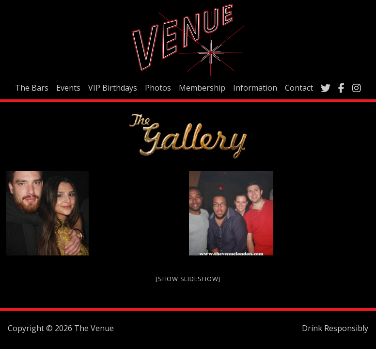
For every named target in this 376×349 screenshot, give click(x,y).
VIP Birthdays (112, 87)
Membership (202, 87)
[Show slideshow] (188, 278)
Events (68, 87)
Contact (299, 87)
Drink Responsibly (335, 328)
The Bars (31, 87)
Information (255, 87)
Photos (158, 87)
